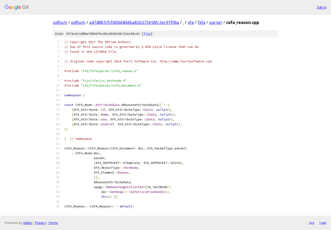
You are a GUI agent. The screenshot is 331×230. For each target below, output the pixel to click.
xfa (191, 22)
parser (215, 22)
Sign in (321, 7)
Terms (53, 223)
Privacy (40, 223)
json (322, 223)
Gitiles (27, 223)
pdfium (60, 22)
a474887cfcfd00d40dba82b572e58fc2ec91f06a (134, 22)
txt (311, 223)
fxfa (201, 22)
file (147, 34)
